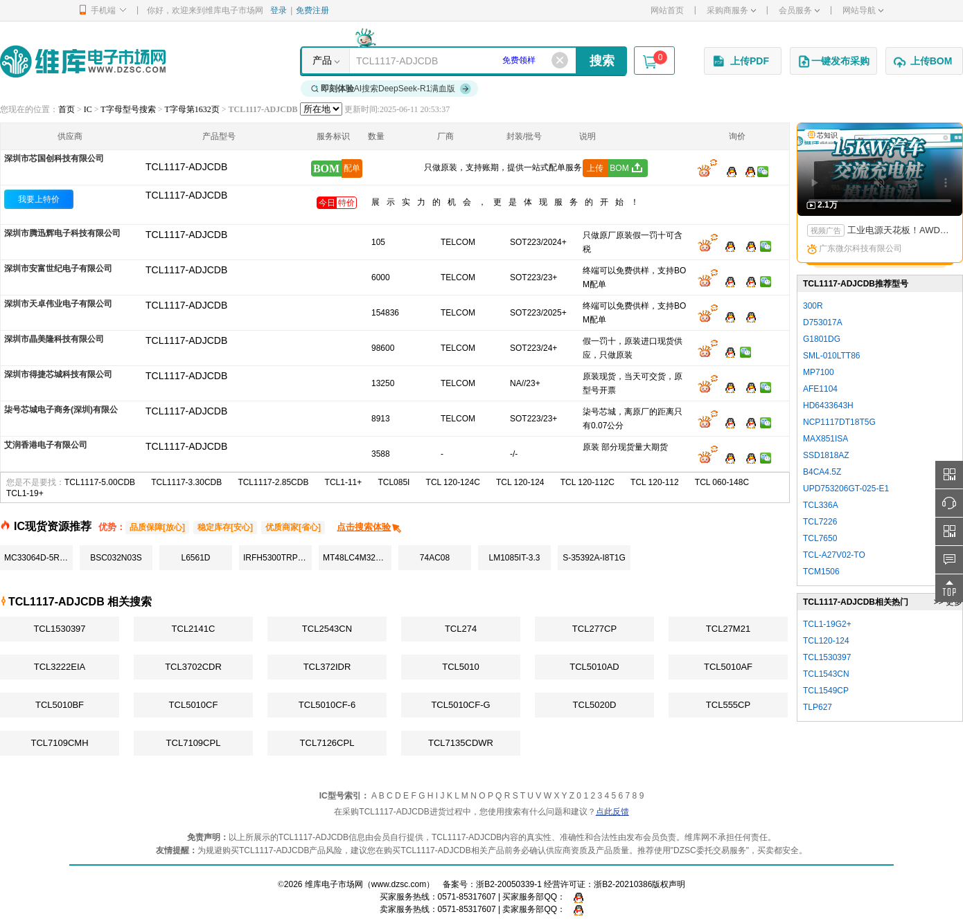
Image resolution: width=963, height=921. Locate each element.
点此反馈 (612, 812)
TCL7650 (820, 538)
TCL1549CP (826, 690)
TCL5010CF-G (460, 705)
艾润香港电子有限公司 (45, 445)
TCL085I (393, 482)
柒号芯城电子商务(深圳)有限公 (61, 409)
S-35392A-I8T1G (594, 558)
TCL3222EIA (59, 667)
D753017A (822, 322)
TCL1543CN (826, 674)
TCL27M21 (728, 628)
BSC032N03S (116, 558)
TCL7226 (820, 522)
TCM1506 (821, 571)
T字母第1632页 (191, 109)
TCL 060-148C (722, 482)
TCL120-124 (826, 641)
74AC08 (435, 558)
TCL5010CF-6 (327, 705)
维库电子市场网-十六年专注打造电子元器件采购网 (83, 61)
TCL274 (461, 628)
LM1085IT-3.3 (514, 558)
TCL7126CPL (327, 743)
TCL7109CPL (193, 743)
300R (813, 306)
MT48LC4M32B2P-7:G (357, 558)
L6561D (195, 558)
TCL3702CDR (193, 667)
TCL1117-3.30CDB (186, 482)
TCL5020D (595, 705)
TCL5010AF (728, 667)
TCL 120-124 (520, 482)
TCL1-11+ (343, 482)
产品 (322, 60)
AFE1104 (820, 389)
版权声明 (668, 884)
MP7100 (818, 372)
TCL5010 (460, 667)
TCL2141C (193, 628)
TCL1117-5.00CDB (99, 482)
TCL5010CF (193, 705)
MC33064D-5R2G (37, 558)
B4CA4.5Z (822, 472)
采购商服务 (731, 10)
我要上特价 (39, 199)
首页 (66, 109)
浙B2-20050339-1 (509, 884)
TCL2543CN (327, 628)
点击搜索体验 (370, 527)
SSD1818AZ (826, 455)
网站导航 (862, 10)
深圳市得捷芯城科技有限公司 (58, 374)
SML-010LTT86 (831, 356)
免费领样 (519, 60)
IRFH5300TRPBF (275, 558)
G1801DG (821, 339)
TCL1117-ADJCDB (186, 195)
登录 (278, 10)
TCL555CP (728, 705)
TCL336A (820, 505)
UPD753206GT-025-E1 (846, 488)
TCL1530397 (59, 628)
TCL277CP (594, 628)
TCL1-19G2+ (827, 624)
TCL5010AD (594, 667)
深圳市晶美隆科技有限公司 (54, 339)
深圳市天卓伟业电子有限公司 (58, 304)
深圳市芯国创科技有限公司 (54, 158)
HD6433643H (828, 405)
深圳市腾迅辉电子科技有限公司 (62, 233)
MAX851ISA (825, 439)
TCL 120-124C (453, 482)
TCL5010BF (59, 705)
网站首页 (667, 10)
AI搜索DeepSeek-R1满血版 (391, 88)
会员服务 (799, 10)
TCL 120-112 (654, 482)
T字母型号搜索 (127, 109)
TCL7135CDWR (460, 743)
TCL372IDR (327, 667)
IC (88, 109)
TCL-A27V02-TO (834, 555)
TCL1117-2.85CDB (273, 482)
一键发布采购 (833, 62)
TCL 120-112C (587, 482)
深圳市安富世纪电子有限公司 (58, 268)
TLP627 (817, 707)
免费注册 (312, 10)
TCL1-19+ (25, 493)
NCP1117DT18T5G (839, 422)
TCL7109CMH (59, 743)
